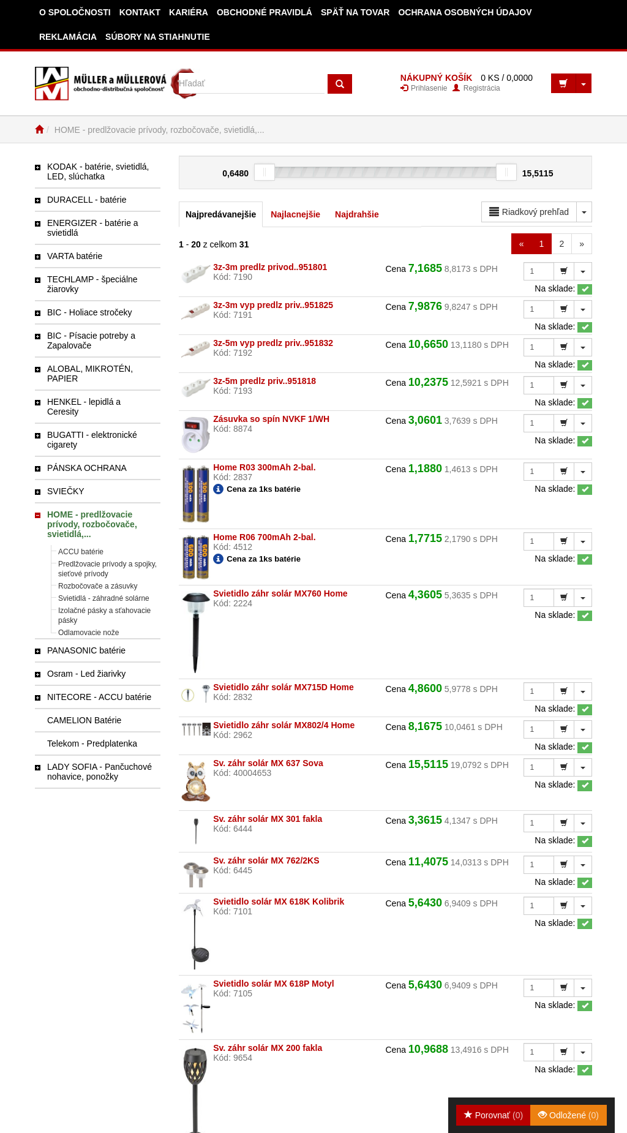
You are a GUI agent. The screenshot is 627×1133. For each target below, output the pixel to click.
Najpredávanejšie (221, 214)
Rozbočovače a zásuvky (97, 586)
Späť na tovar (355, 12)
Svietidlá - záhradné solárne (103, 598)
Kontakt (139, 12)
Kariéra (188, 12)
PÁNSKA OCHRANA (87, 468)
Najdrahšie (357, 214)
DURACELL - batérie (86, 200)
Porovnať (493, 1115)
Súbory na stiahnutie (157, 37)
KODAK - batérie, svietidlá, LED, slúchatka (98, 171)
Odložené (568, 1115)
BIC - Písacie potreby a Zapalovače (91, 340)
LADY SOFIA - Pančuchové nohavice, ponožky (99, 771)
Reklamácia (68, 37)
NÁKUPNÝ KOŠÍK (436, 78)
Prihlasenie (424, 88)
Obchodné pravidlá (264, 12)
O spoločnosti (75, 12)
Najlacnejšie (295, 214)
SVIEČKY (65, 491)
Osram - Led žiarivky (86, 674)
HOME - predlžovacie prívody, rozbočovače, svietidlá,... (92, 524)
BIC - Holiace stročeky (89, 312)
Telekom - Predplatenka (92, 743)
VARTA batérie (74, 256)
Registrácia (476, 88)
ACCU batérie (80, 552)
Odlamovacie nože (88, 632)
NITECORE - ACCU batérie (99, 697)
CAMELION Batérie (84, 720)
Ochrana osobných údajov (464, 12)
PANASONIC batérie (86, 650)
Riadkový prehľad (529, 212)
